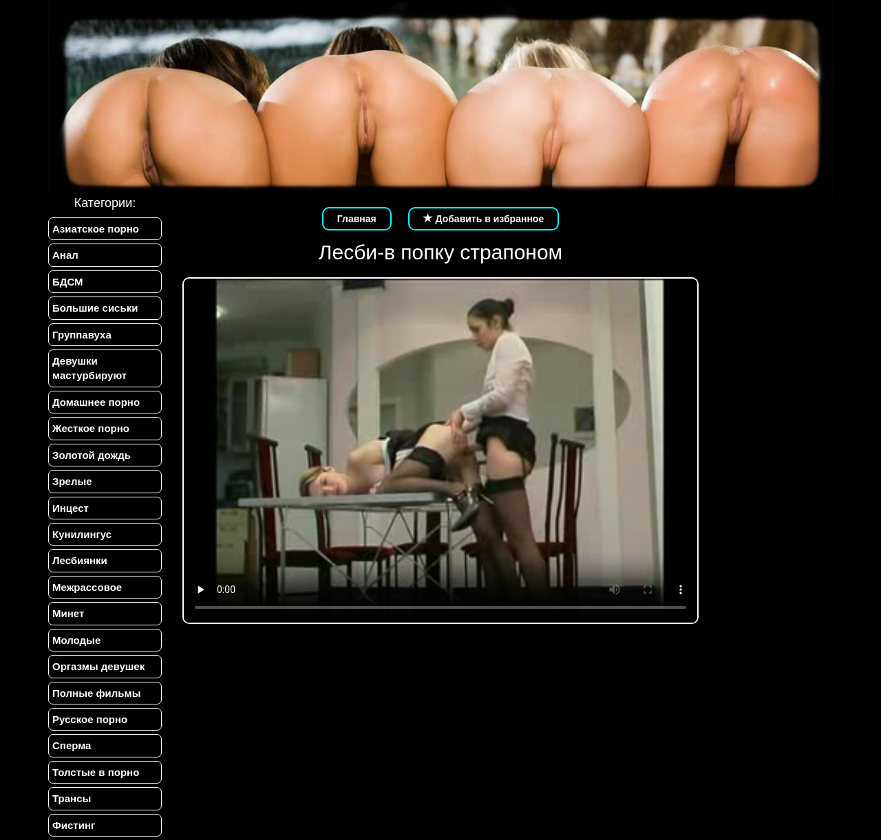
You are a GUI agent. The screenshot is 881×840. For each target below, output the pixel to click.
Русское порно (89, 719)
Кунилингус (82, 534)
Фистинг (73, 825)
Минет (68, 613)
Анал (65, 255)
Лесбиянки (79, 560)
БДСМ (67, 282)
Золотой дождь (91, 455)
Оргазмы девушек (98, 666)
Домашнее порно (96, 402)
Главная (356, 218)
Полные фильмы (96, 693)
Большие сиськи (95, 308)
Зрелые (72, 481)
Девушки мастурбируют (89, 368)
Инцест (70, 508)
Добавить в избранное (483, 218)
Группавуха (82, 335)
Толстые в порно (95, 772)
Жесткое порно (90, 428)
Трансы (71, 798)
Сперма (71, 745)
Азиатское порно (95, 229)
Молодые (76, 640)
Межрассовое (87, 587)
